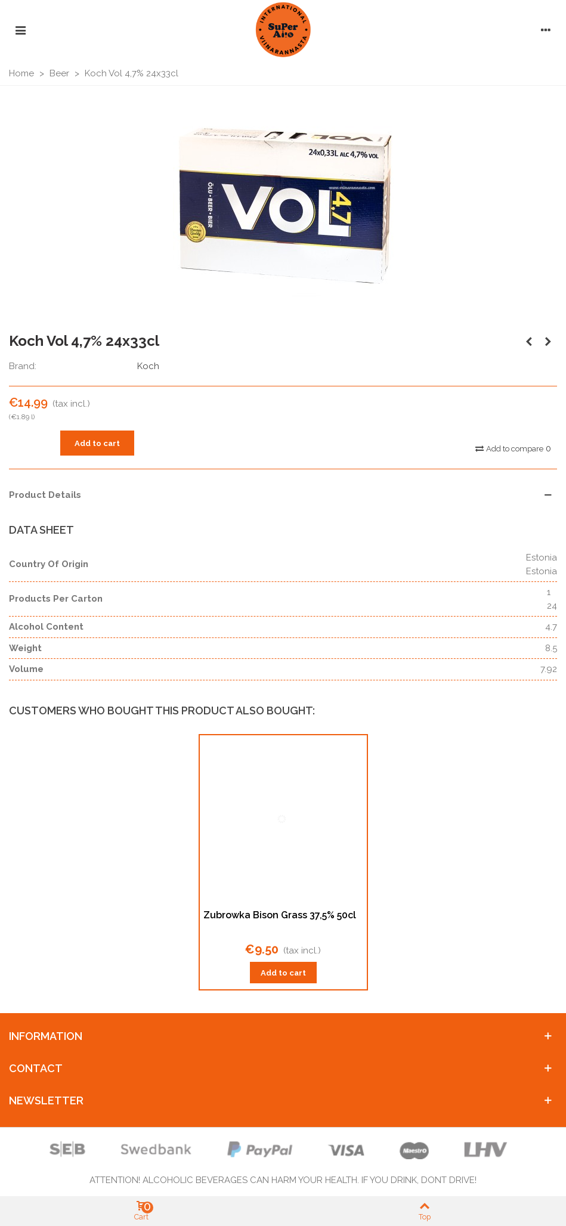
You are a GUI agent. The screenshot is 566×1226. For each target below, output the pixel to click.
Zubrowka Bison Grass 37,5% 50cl (279, 915)
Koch (148, 366)
